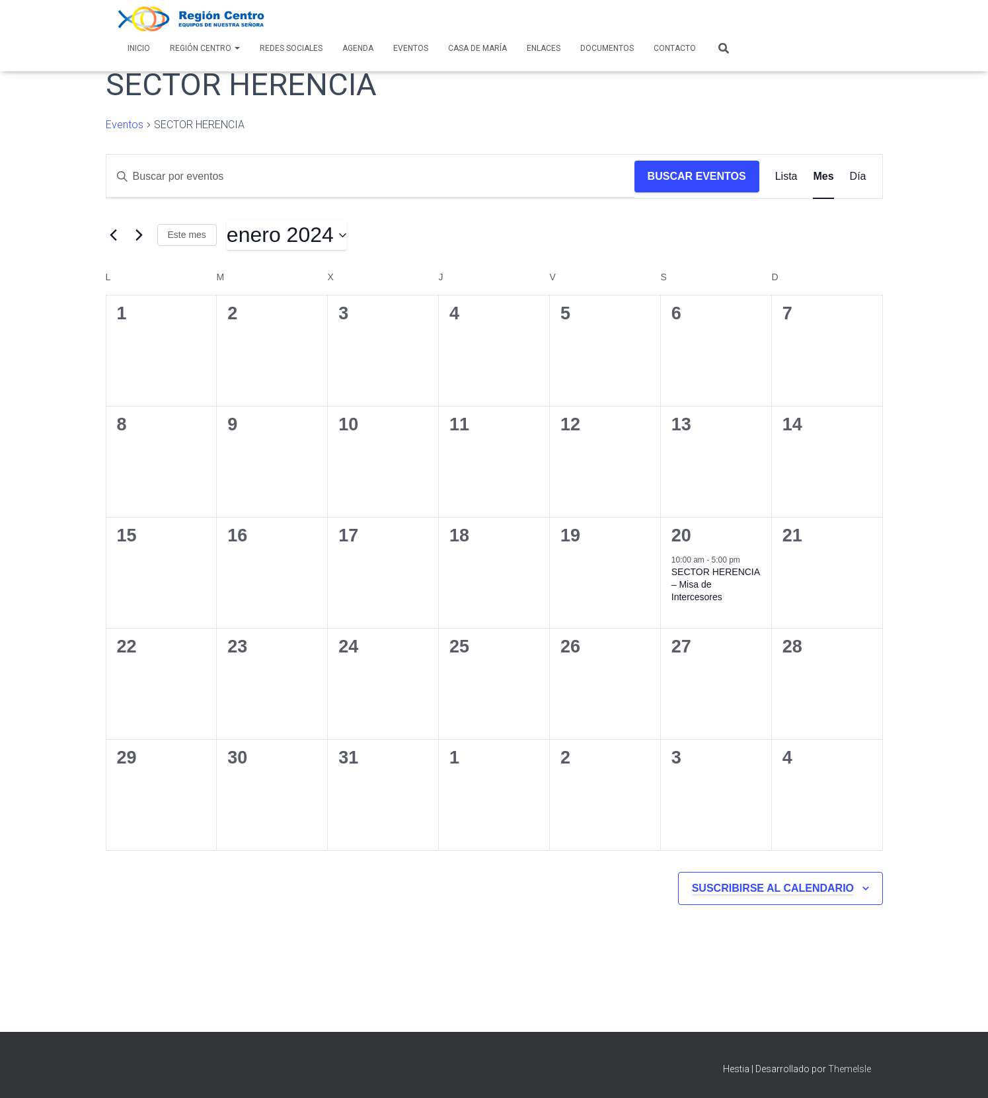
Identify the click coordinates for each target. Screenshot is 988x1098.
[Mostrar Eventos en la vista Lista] (786, 176)
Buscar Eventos (697, 176)
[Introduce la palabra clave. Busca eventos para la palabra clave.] (370, 176)
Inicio (139, 48)
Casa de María (477, 48)
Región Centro (205, 48)
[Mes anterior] (114, 235)
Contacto (675, 48)
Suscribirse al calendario (773, 888)
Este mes (187, 234)
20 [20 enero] (681, 535)
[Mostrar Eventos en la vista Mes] (823, 176)
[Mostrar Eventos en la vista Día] (858, 176)
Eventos (410, 48)
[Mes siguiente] (139, 235)
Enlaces (543, 48)
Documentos (607, 48)
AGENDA (357, 48)
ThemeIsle (849, 1069)
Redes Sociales (291, 48)
